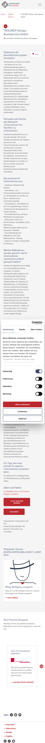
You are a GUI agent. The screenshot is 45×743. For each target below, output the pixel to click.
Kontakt (9, 732)
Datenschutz (11, 728)
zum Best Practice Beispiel (23, 682)
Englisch (9, 736)
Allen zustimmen (22, 404)
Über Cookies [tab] (36, 329)
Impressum (10, 724)
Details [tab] (22, 329)
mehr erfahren (12, 598)
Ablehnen (22, 419)
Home (3, 14)
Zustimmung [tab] (8, 329)
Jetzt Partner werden (17, 502)
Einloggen (14, 512)
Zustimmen (22, 411)
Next (41, 666)
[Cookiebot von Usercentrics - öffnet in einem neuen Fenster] (32, 322)
